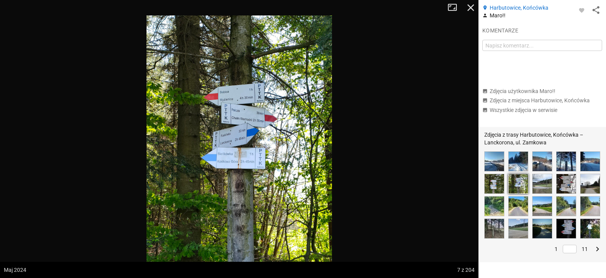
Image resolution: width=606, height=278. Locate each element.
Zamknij (470, 7)
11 (585, 249)
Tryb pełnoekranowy (455, 7)
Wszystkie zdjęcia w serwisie (519, 110)
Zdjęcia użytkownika (518, 91)
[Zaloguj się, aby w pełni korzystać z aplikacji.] (581, 10)
